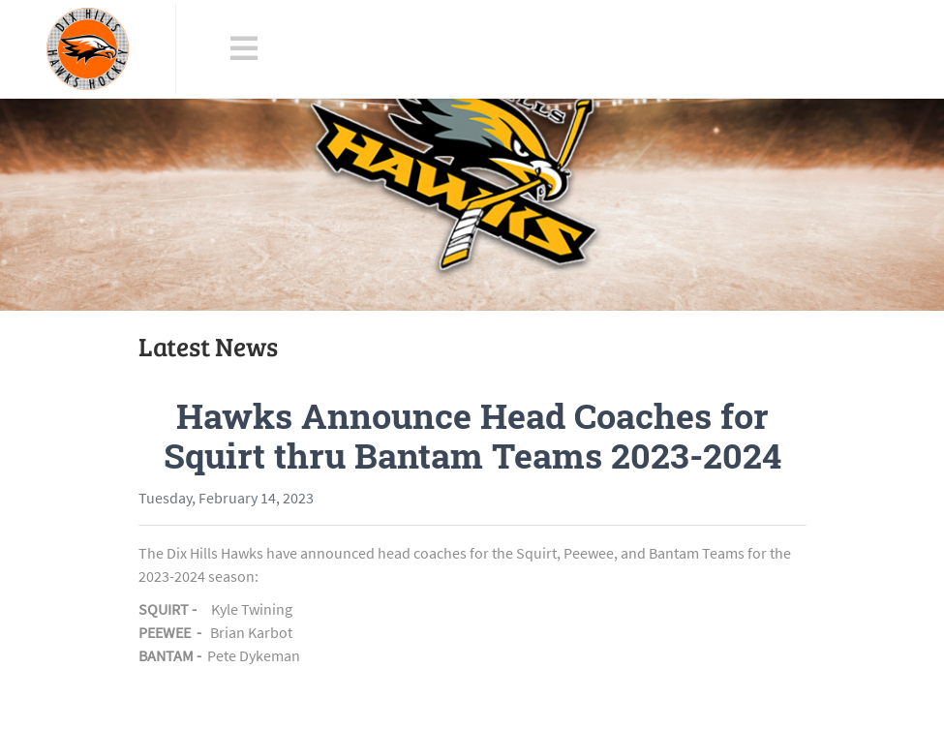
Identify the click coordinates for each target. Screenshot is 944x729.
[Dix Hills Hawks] (87, 49)
